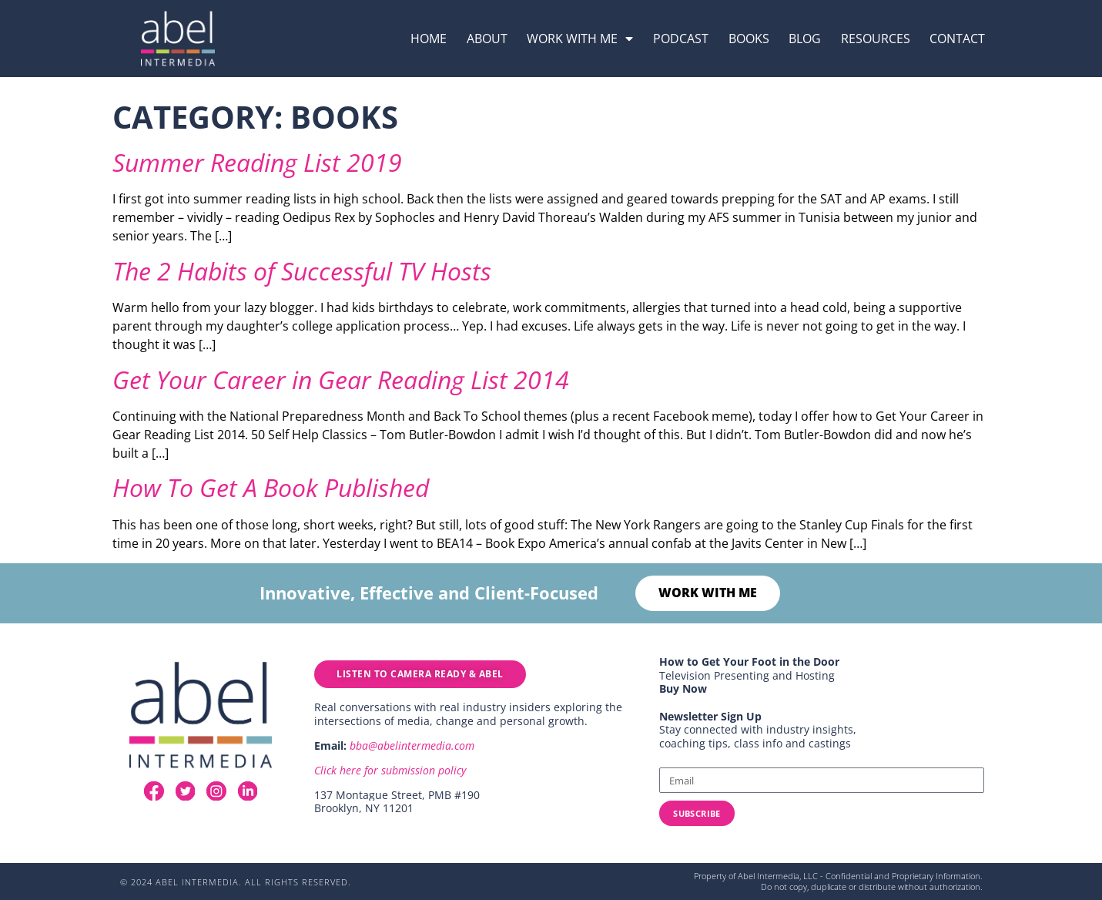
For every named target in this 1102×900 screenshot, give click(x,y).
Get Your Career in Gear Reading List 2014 (340, 379)
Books (749, 38)
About (487, 38)
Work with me (580, 39)
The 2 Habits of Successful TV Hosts (301, 270)
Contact (957, 38)
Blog (805, 38)
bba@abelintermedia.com (412, 746)
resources (875, 38)
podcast (680, 38)
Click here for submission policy (390, 771)
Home (428, 38)
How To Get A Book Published (270, 487)
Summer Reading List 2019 (257, 162)
